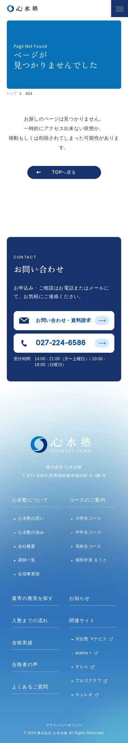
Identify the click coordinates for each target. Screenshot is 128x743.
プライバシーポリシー (64, 725)
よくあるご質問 (30, 686)
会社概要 (26, 546)
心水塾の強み (31, 532)
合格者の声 (25, 664)
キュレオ (84, 694)
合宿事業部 (29, 574)
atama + (83, 652)
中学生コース (88, 532)
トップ (12, 93)
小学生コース (88, 518)
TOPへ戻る (64, 172)
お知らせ (79, 598)
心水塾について (30, 500)
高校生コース (88, 546)
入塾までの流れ (30, 620)
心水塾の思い (31, 518)
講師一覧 (26, 560)
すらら (81, 666)
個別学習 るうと (91, 560)
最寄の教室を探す (32, 598)
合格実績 (22, 642)
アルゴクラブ (88, 680)
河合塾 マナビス (91, 638)
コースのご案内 (87, 500)
